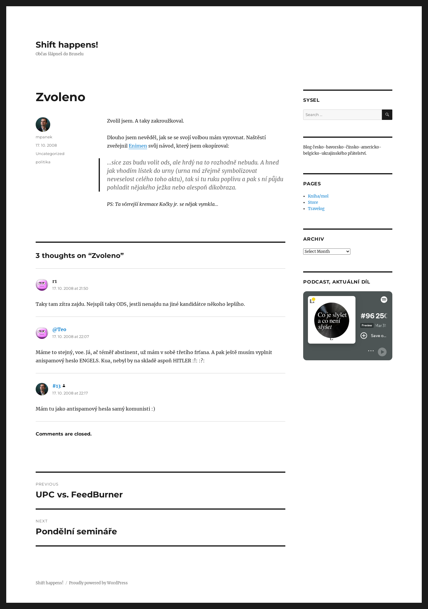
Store (313, 202)
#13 (56, 386)
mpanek (44, 136)
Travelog (316, 208)
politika (43, 161)
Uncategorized (50, 153)
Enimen (138, 146)
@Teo (59, 329)
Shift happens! (67, 45)
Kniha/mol (318, 196)
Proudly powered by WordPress (98, 582)
